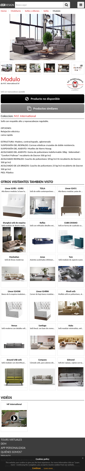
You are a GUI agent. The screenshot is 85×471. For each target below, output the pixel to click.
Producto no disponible (42, 99)
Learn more (48, 468)
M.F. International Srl (11, 83)
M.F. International (25, 116)
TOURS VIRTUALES (11, 439)
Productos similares (42, 108)
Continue (36, 468)
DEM (3, 443)
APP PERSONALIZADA (13, 448)
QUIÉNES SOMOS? (11, 452)
